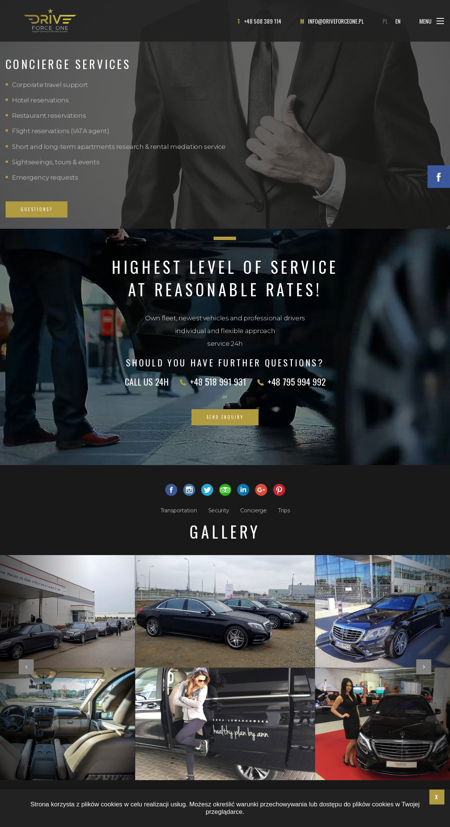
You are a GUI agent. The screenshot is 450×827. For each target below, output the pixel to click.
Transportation (178, 510)
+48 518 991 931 (218, 381)
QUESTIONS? (36, 209)
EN (398, 21)
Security (218, 510)
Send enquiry (224, 417)
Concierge (253, 510)
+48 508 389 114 (262, 21)
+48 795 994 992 (297, 381)
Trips (284, 510)
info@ (336, 21)
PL (385, 21)
